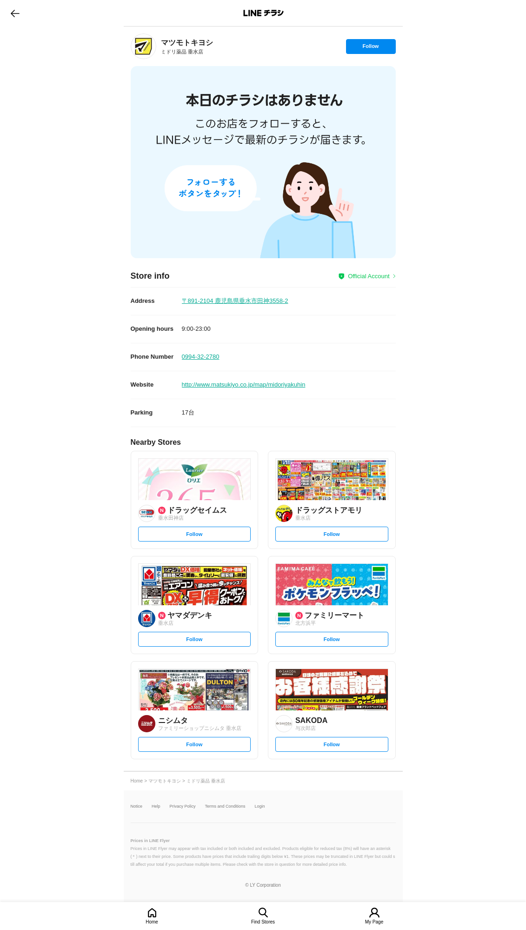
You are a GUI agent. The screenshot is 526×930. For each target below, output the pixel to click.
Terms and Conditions (225, 806)
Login (260, 806)
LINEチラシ (264, 13)
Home (152, 921)
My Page (374, 921)
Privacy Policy (183, 806)
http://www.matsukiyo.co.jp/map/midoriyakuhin (244, 384)
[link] (143, 46)
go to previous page (15, 13)
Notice (137, 806)
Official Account (368, 276)
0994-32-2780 (201, 356)
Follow (370, 48)
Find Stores (263, 921)
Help (156, 806)
